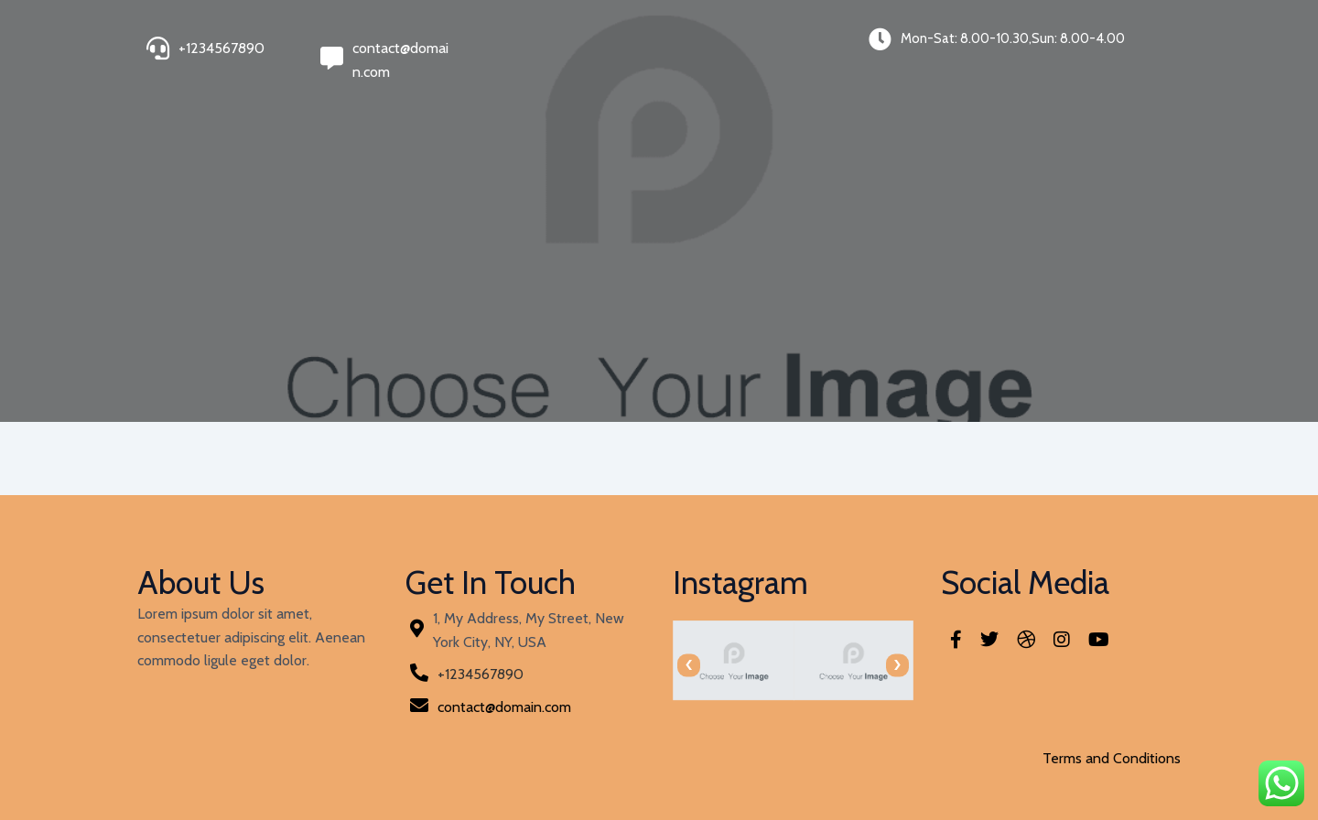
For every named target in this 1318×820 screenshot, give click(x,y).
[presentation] (688, 664)
